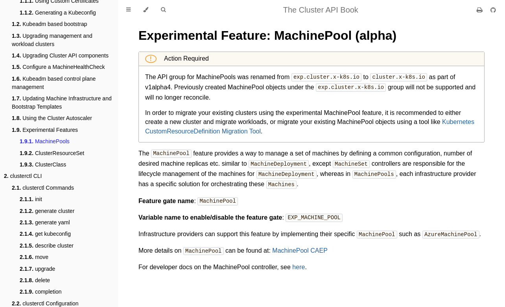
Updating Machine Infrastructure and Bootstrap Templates (62, 102)
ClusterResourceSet (52, 153)
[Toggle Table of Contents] (128, 10)
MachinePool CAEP (300, 247)
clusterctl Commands (43, 188)
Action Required (186, 58)
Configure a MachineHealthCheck (58, 67)
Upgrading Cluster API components (60, 55)
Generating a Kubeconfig (58, 12)
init (31, 199)
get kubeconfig (45, 234)
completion (41, 292)
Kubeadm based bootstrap (49, 24)
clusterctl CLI (23, 176)
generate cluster (47, 211)
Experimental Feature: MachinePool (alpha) (267, 35)
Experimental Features (45, 130)
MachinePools (45, 141)
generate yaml (45, 222)
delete (35, 280)
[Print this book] (480, 10)
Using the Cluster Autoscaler (52, 118)
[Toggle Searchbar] (163, 10)
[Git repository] (493, 10)
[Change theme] (146, 10)
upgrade (37, 269)
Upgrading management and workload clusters (52, 40)
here (298, 263)
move (34, 257)
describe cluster (47, 245)
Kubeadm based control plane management (54, 83)
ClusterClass (43, 164)
